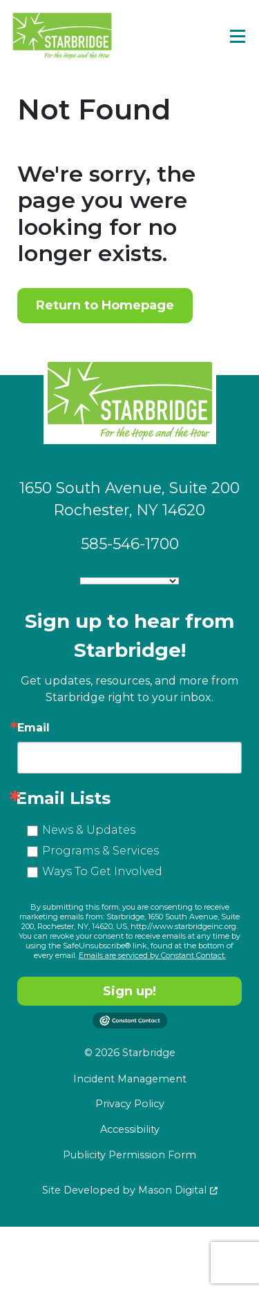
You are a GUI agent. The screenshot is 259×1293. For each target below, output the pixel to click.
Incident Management (129, 1079)
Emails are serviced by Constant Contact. (152, 955)
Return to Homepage (105, 305)
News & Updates (88, 829)
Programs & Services (100, 850)
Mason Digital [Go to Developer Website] (172, 1190)
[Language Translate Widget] (129, 580)
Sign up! (129, 991)
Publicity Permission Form (129, 1155)
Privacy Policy (129, 1104)
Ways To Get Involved (102, 871)
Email (33, 728)
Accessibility (130, 1129)
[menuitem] (129, 1079)
